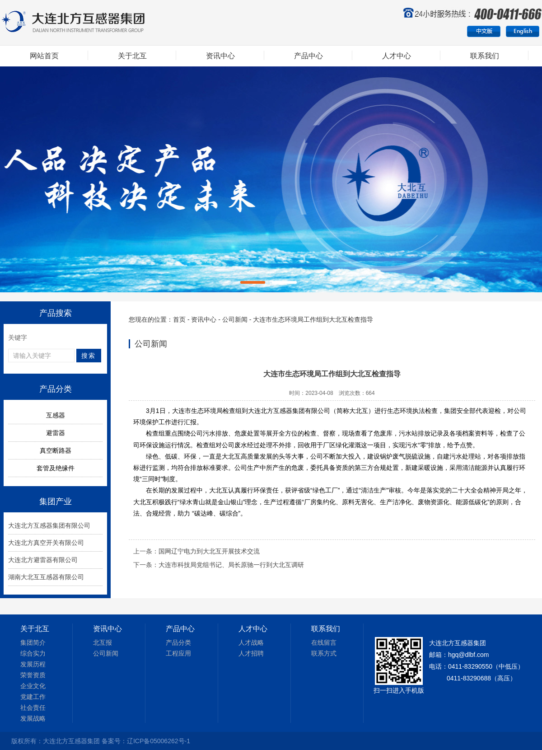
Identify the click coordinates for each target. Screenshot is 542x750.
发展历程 (33, 664)
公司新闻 (235, 319)
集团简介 (33, 642)
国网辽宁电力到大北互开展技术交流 (209, 551)
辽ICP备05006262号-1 (158, 741)
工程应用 (178, 653)
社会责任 (33, 707)
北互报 (102, 642)
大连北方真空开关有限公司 (46, 542)
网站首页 (44, 56)
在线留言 (323, 642)
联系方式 (323, 653)
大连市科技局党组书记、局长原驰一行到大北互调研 (231, 564)
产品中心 (308, 56)
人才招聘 (251, 653)
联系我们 (484, 56)
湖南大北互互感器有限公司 (46, 577)
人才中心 (396, 56)
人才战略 (251, 642)
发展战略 (33, 718)
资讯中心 (220, 56)
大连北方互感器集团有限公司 (49, 525)
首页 (179, 319)
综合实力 (33, 653)
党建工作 (33, 696)
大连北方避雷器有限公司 (43, 559)
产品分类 (178, 642)
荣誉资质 (33, 675)
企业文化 (33, 685)
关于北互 (132, 56)
